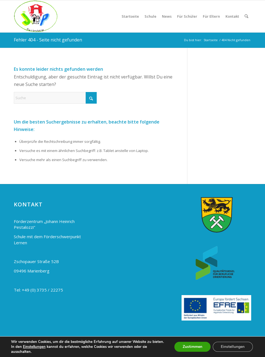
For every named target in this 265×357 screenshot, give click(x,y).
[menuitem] (130, 16)
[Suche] (246, 16)
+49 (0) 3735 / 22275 (42, 290)
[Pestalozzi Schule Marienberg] (36, 16)
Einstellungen (34, 346)
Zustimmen (192, 346)
